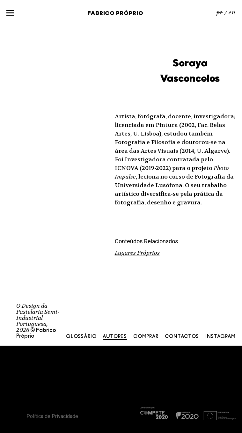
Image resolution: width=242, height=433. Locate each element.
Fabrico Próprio (115, 14)
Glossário (81, 336)
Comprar (145, 336)
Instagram (220, 336)
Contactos (182, 336)
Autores (115, 336)
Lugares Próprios (137, 253)
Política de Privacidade (52, 416)
